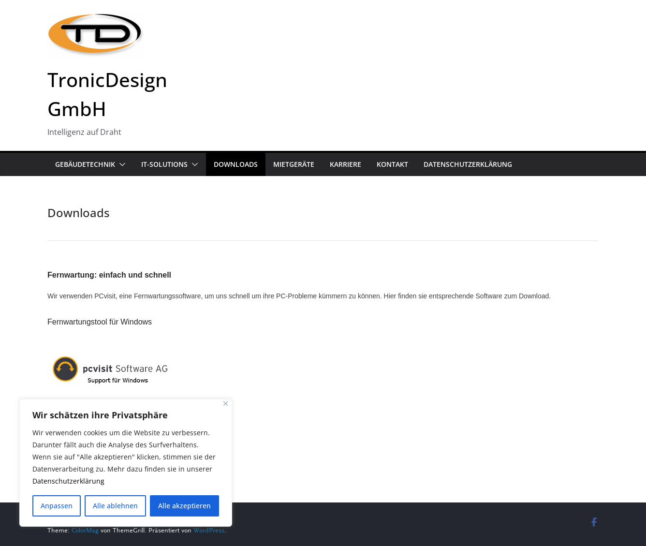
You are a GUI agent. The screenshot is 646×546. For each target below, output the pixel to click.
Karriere (345, 164)
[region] (125, 463)
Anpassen (57, 505)
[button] (120, 164)
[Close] (225, 403)
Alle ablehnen (115, 505)
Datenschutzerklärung (68, 481)
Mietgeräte (293, 164)
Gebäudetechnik (85, 164)
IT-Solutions (164, 164)
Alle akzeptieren (184, 505)
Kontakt (392, 164)
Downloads (236, 164)
